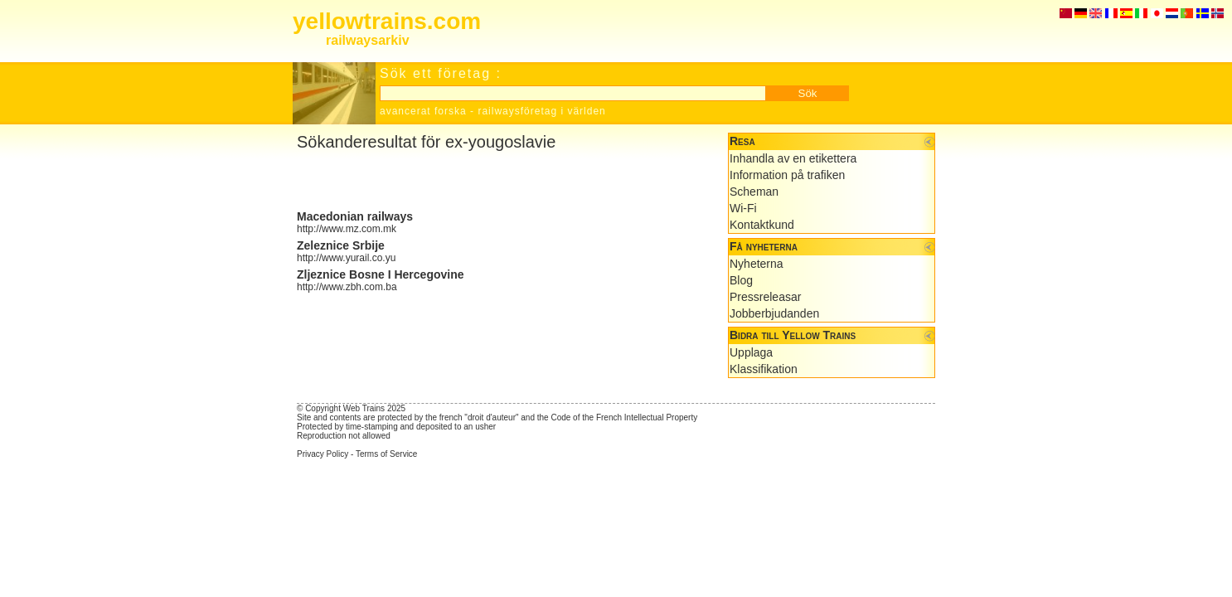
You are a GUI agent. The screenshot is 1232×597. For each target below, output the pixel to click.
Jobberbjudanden (774, 313)
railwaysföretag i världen (541, 111)
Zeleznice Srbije (341, 245)
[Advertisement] (491, 181)
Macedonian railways (355, 216)
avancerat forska (423, 111)
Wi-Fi (743, 208)
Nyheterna (756, 263)
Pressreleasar (765, 296)
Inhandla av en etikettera (793, 158)
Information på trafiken (787, 175)
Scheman (754, 191)
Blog (741, 280)
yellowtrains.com (387, 21)
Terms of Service (386, 454)
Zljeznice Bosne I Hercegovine (380, 274)
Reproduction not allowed (343, 435)
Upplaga (751, 352)
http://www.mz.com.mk (346, 229)
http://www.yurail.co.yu (346, 258)
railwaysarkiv (368, 40)
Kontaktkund (762, 224)
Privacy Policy (322, 454)
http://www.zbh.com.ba (347, 287)
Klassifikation (764, 369)
